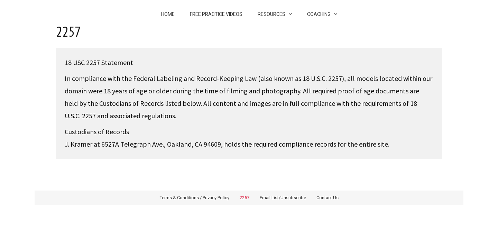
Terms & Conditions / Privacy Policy (194, 197)
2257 (244, 197)
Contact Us (327, 197)
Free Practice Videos (216, 14)
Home (168, 14)
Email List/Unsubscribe (283, 197)
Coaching (319, 14)
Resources (271, 14)
